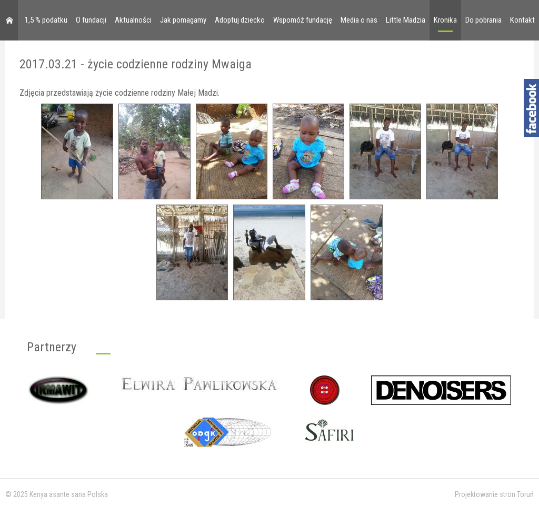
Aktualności (133, 20)
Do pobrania (483, 20)
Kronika (445, 20)
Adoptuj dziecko (240, 20)
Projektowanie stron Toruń (494, 494)
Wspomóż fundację (302, 20)
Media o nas (359, 20)
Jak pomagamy (183, 20)
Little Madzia (405, 20)
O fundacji (91, 20)
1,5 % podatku (46, 20)
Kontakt (522, 20)
